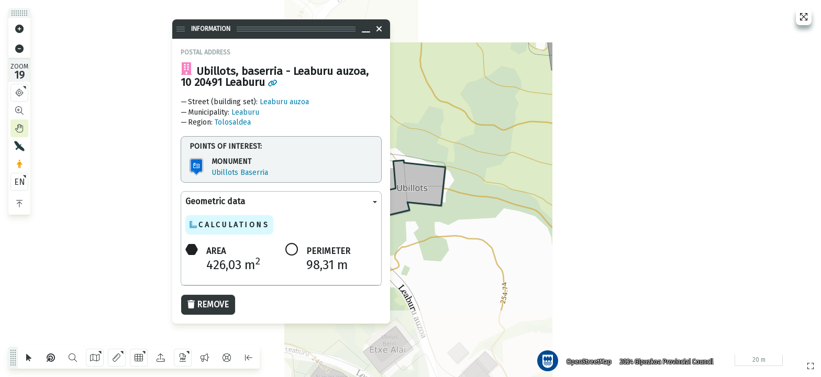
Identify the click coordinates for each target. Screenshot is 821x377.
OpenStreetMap (585, 358)
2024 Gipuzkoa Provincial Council (663, 358)
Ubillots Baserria (240, 172)
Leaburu (245, 112)
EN (19, 182)
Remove (208, 304)
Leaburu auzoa (284, 101)
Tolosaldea (233, 122)
